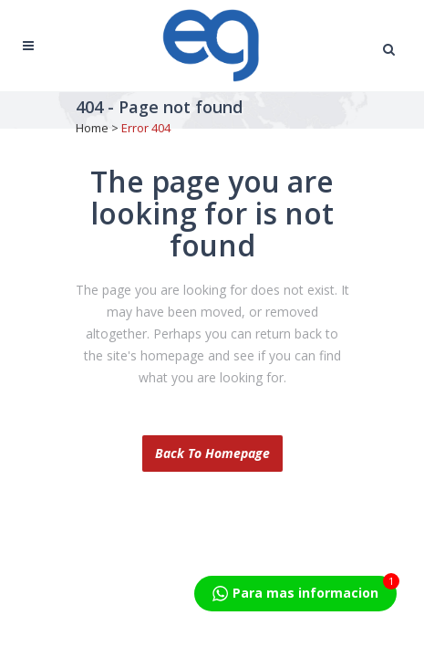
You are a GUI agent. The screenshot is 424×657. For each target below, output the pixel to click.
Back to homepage (212, 453)
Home (92, 128)
